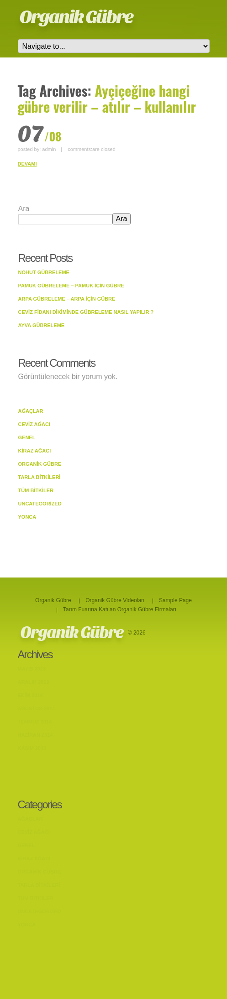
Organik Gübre (76, 16)
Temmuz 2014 (35, 721)
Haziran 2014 (35, 735)
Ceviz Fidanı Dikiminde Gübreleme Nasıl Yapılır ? (86, 312)
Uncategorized (40, 503)
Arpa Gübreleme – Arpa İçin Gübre (67, 299)
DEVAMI (27, 163)
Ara (24, 209)
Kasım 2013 (32, 748)
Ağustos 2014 (36, 708)
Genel (27, 437)
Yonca (27, 517)
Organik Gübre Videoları (114, 600)
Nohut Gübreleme (43, 272)
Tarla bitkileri (39, 477)
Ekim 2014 (30, 695)
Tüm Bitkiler (36, 490)
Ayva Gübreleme (41, 325)
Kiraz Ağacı (34, 450)
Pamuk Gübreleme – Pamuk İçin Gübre (71, 285)
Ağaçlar (30, 411)
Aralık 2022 (33, 682)
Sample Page (175, 600)
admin (49, 149)
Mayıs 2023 (32, 668)
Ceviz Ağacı (34, 424)
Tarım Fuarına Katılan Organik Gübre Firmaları (119, 609)
